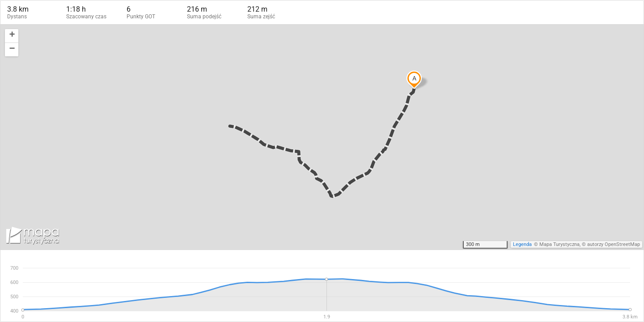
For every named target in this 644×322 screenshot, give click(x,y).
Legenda (522, 244)
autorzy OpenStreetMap (613, 244)
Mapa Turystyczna (559, 244)
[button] (11, 36)
